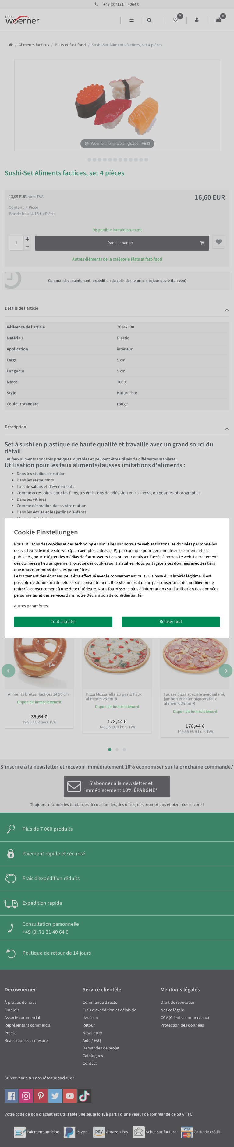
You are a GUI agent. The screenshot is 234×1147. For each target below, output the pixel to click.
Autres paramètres (31, 606)
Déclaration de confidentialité (114, 595)
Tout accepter (63, 622)
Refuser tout (171, 622)
